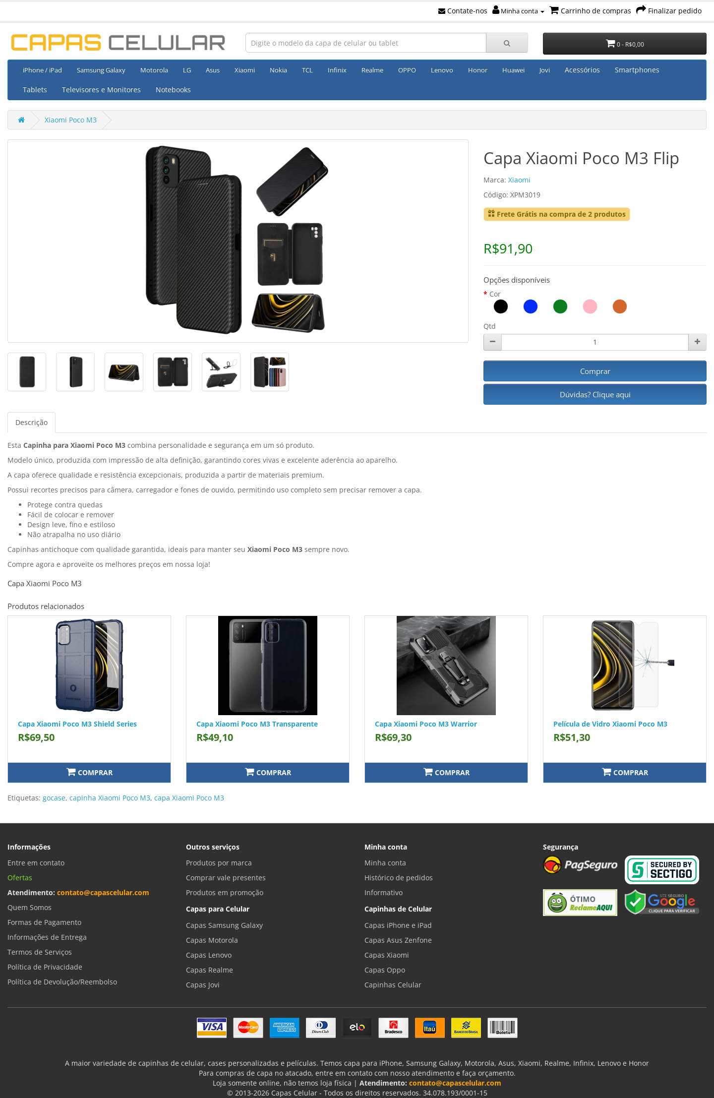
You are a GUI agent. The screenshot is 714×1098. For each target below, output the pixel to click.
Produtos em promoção (224, 892)
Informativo (383, 892)
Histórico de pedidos (398, 877)
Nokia (278, 69)
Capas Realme (209, 970)
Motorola (154, 69)
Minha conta (518, 10)
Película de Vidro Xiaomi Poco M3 (610, 724)
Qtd (489, 326)
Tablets (35, 89)
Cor (495, 294)
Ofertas (19, 877)
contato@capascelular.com (103, 892)
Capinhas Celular (392, 984)
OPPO (407, 69)
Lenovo (442, 69)
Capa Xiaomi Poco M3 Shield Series (77, 724)
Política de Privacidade (44, 967)
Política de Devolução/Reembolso (62, 981)
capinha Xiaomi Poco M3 (109, 797)
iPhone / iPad (42, 69)
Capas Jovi (203, 984)
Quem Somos (29, 907)
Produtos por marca (219, 862)
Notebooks (173, 89)
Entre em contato (35, 862)
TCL (307, 69)
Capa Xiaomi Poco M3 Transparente (257, 724)
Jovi (544, 69)
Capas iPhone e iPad (398, 925)
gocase (54, 797)
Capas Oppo (384, 970)
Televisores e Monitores (101, 89)
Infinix (337, 69)
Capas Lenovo (209, 955)
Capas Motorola (212, 940)
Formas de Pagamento (44, 922)
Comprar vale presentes (226, 877)
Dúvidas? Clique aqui (595, 394)
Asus (213, 69)
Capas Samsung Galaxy (224, 925)
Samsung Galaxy (101, 69)
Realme (372, 69)
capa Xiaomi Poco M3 (189, 797)
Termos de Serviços (39, 952)
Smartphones (637, 69)
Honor (477, 69)
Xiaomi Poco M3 (71, 119)
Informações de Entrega (47, 937)
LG (187, 69)
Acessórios (582, 69)
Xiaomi (245, 69)
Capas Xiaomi (386, 955)
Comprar (595, 371)
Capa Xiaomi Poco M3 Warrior (426, 724)
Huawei (513, 69)
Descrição (31, 422)
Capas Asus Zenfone (398, 940)
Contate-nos (462, 10)
